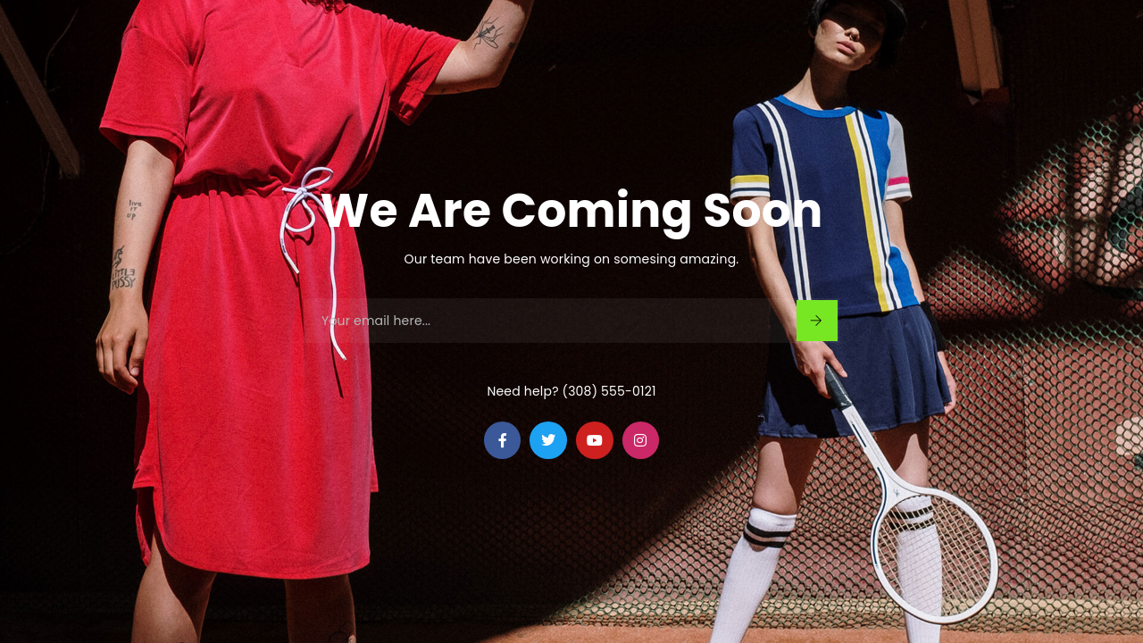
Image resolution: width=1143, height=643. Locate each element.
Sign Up (816, 320)
